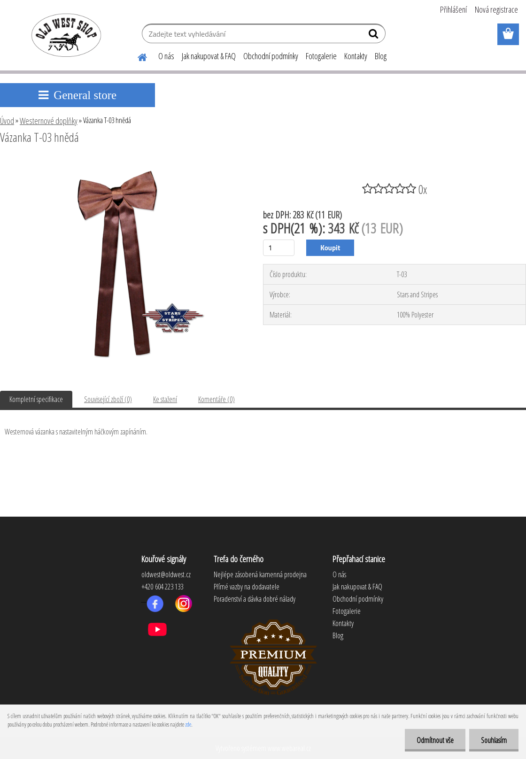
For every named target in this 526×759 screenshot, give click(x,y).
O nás (166, 56)
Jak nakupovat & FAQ (209, 56)
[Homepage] (137, 56)
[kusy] (278, 248)
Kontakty (355, 56)
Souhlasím (494, 740)
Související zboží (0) (108, 399)
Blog (381, 56)
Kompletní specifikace (36, 399)
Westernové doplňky (48, 120)
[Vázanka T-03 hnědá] (122, 163)
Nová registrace (496, 9)
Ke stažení (165, 399)
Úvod (7, 120)
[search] (374, 35)
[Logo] (64, 34)
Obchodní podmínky (270, 56)
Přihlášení (453, 9)
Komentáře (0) (216, 399)
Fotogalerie (321, 56)
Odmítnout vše (435, 740)
